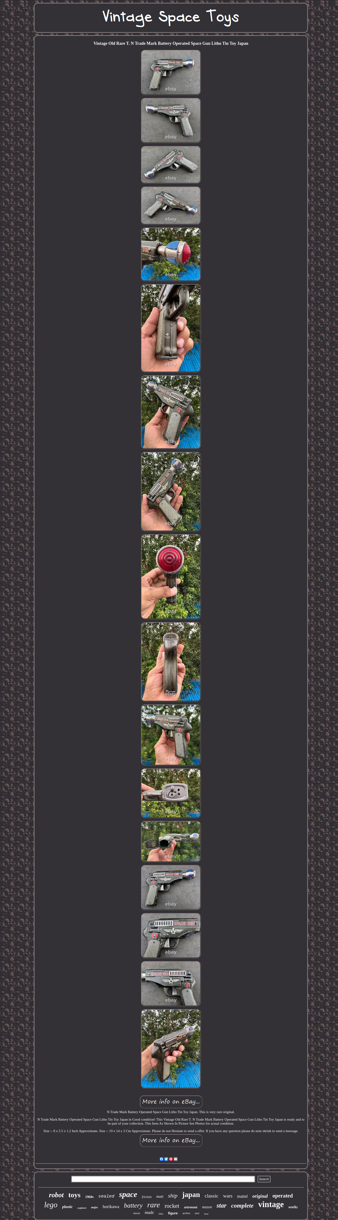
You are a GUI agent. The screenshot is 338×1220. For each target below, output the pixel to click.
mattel (242, 1196)
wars (228, 1196)
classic (212, 1196)
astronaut (190, 1207)
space (128, 1194)
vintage (271, 1204)
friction (147, 1197)
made (149, 1212)
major (94, 1207)
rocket (172, 1206)
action (186, 1213)
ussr (197, 1213)
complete (242, 1205)
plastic (67, 1207)
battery (133, 1205)
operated (283, 1196)
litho (161, 1213)
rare (153, 1205)
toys (74, 1195)
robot (56, 1195)
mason (207, 1207)
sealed (106, 1196)
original (260, 1196)
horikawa (111, 1206)
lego (51, 1205)
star (222, 1205)
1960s (89, 1197)
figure (173, 1213)
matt (159, 1196)
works (293, 1207)
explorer (81, 1207)
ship (172, 1196)
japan (191, 1194)
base (206, 1213)
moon (136, 1213)
